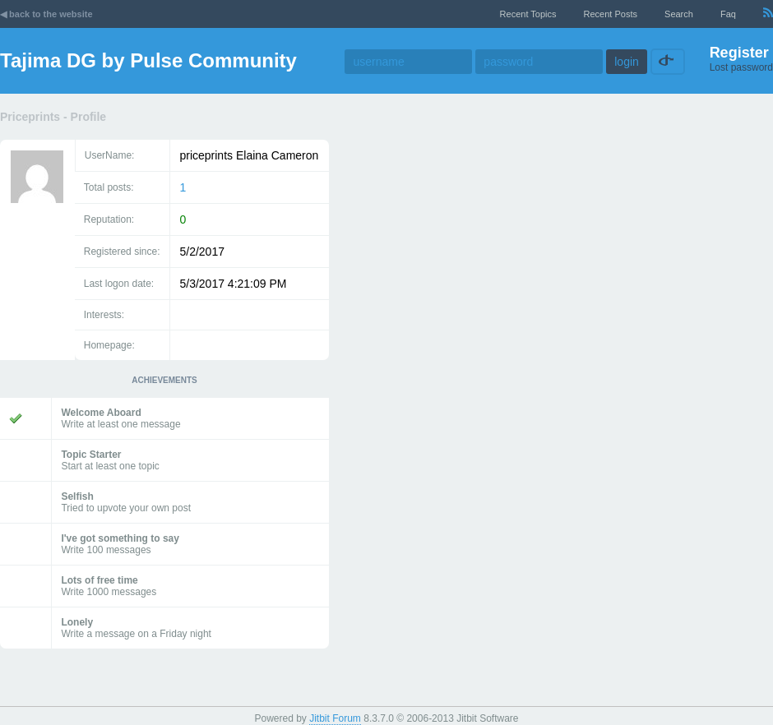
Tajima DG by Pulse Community (148, 60)
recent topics (528, 14)
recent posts (610, 14)
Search (678, 14)
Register (739, 52)
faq (728, 14)
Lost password (741, 67)
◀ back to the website (46, 14)
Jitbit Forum (335, 718)
